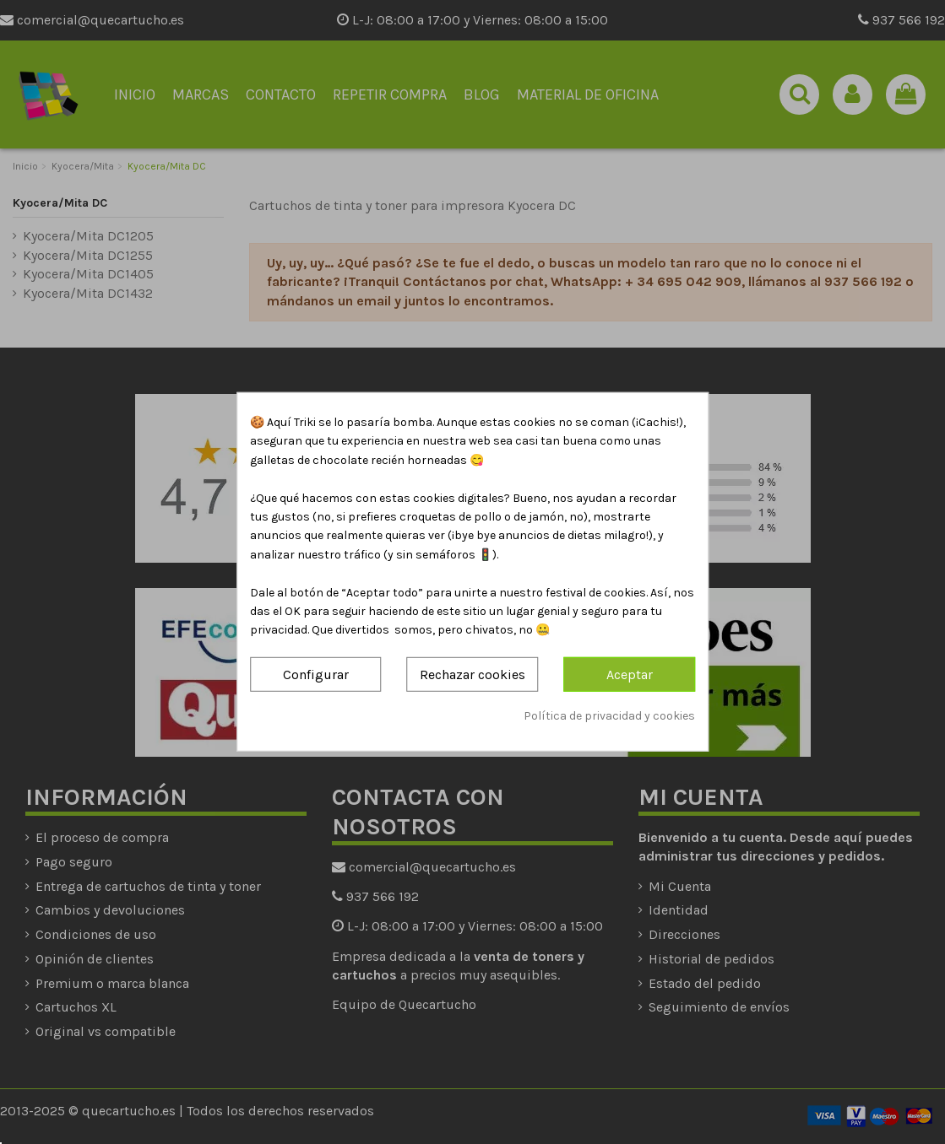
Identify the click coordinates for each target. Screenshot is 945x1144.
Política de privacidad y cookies (609, 716)
